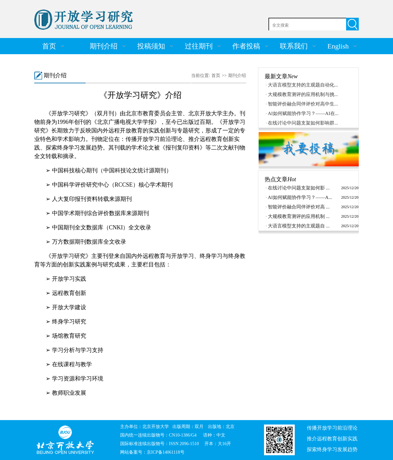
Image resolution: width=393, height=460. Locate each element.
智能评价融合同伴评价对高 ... (299, 206)
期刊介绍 (104, 46)
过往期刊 (199, 46)
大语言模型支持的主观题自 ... (299, 225)
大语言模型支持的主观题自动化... (303, 84)
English (338, 46)
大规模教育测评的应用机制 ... (299, 216)
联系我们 (294, 46)
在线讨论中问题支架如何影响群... (303, 122)
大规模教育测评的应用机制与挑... (303, 94)
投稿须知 (151, 46)
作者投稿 (246, 46)
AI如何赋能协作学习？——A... (300, 197)
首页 (49, 46)
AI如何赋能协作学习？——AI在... (303, 113)
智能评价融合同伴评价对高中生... (303, 103)
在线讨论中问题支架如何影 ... (299, 187)
